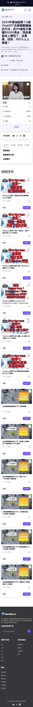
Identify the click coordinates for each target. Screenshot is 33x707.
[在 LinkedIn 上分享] (24, 135)
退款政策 (3, 688)
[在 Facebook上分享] (13, 135)
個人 (2, 644)
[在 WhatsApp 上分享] (20, 135)
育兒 (2, 660)
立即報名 (16, 127)
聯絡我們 (3, 672)
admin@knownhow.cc (18, 2)
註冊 (19, 654)
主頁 (3, 16)
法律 (2, 657)
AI (1, 654)
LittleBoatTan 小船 (14, 56)
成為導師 (20, 644)
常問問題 (3, 685)
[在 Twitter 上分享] (16, 135)
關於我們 (3, 675)
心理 (2, 648)
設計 (2, 651)
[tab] (6, 145)
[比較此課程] (29, 102)
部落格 (19, 648)
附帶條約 (3, 682)
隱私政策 (3, 678)
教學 (7, 16)
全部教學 (20, 651)
